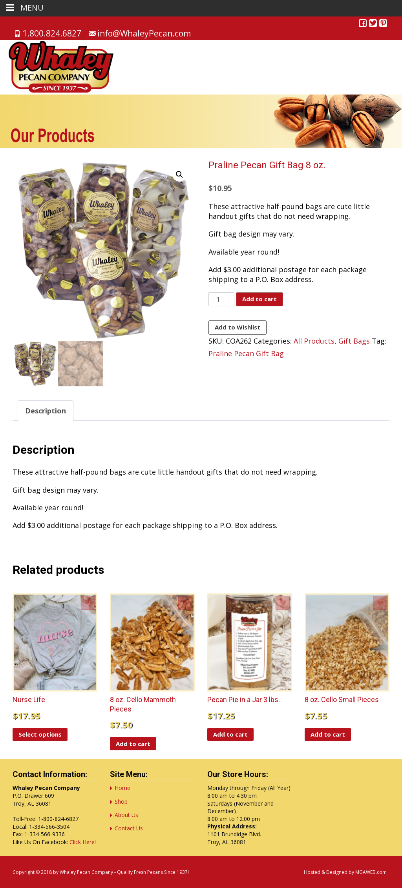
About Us (126, 815)
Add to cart (259, 299)
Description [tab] (45, 410)
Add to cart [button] (133, 744)
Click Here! (82, 842)
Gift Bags (354, 341)
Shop (121, 801)
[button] (179, 174)
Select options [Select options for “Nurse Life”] (40, 734)
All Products (314, 341)
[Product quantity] (221, 299)
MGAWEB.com (371, 872)
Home (122, 788)
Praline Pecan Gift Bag (246, 353)
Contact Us (129, 828)
